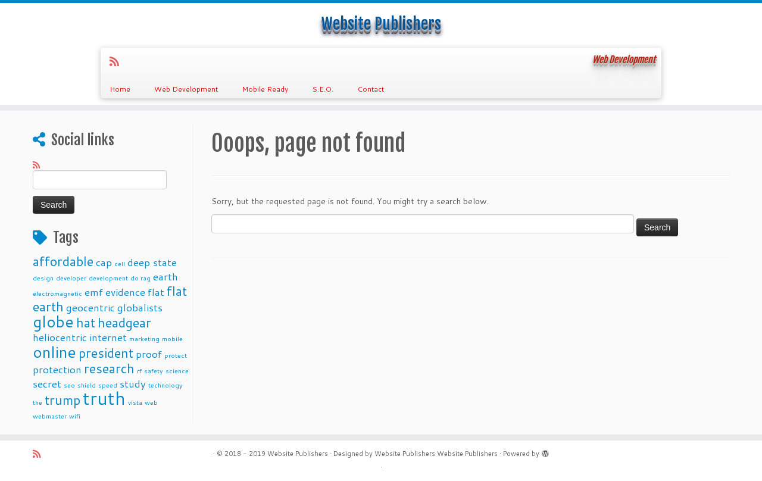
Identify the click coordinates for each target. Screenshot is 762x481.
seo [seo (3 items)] (69, 384)
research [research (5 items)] (109, 368)
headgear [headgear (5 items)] (124, 322)
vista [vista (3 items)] (135, 402)
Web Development (186, 89)
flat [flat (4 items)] (156, 292)
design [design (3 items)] (43, 277)
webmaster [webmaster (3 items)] (50, 415)
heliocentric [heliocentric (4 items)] (60, 337)
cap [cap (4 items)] (104, 262)
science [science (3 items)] (177, 370)
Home (120, 89)
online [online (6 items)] (54, 352)
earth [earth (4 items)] (165, 276)
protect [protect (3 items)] (175, 355)
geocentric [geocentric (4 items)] (90, 307)
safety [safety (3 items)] (153, 370)
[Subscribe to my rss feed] (118, 61)
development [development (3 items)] (108, 277)
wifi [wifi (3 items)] (74, 415)
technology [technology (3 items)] (165, 384)
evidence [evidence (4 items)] (125, 292)
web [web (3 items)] (151, 402)
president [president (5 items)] (106, 352)
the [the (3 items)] (37, 402)
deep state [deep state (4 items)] (152, 262)
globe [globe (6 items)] (53, 321)
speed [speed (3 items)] (107, 384)
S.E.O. (322, 89)
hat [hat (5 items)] (85, 322)
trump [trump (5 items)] (62, 400)
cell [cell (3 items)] (119, 263)
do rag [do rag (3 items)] (140, 277)
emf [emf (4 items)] (94, 292)
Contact (370, 89)
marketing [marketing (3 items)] (144, 338)
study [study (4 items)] (133, 384)
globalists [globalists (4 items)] (140, 307)
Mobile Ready (265, 89)
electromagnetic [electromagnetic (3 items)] (57, 293)
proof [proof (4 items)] (149, 354)
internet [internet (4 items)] (108, 337)
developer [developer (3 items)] (71, 277)
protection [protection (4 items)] (57, 369)
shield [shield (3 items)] (86, 384)
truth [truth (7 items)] (104, 398)
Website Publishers (381, 23)
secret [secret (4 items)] (47, 384)
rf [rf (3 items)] (139, 370)
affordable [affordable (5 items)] (63, 261)
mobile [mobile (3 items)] (172, 338)
